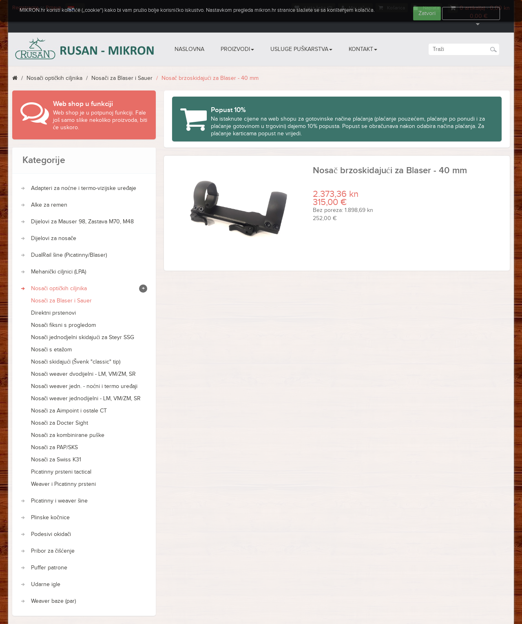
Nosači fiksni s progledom (63, 325)
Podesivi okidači (51, 534)
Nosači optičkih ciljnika (54, 78)
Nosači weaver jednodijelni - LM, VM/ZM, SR (86, 398)
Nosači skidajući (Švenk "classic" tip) (75, 362)
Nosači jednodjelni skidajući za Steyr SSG (82, 337)
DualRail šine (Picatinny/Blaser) (69, 255)
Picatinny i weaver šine (59, 501)
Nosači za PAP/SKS (54, 447)
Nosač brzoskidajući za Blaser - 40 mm (210, 78)
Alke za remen (49, 205)
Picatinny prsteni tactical (61, 472)
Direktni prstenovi (53, 313)
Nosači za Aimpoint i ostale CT (69, 411)
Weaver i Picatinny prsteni (63, 484)
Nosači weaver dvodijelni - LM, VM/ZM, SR (83, 374)
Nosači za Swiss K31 (56, 459)
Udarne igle (45, 584)
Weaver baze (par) (53, 601)
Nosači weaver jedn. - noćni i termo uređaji (84, 386)
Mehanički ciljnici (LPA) (58, 272)
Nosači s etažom (51, 349)
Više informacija (471, 13)
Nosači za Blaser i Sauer (121, 78)
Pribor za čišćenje (53, 551)
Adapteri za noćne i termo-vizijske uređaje (83, 188)
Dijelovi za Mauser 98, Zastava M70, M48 (82, 221)
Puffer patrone (49, 567)
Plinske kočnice (50, 517)
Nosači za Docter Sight (59, 423)
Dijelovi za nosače (53, 238)
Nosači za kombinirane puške (67, 435)
